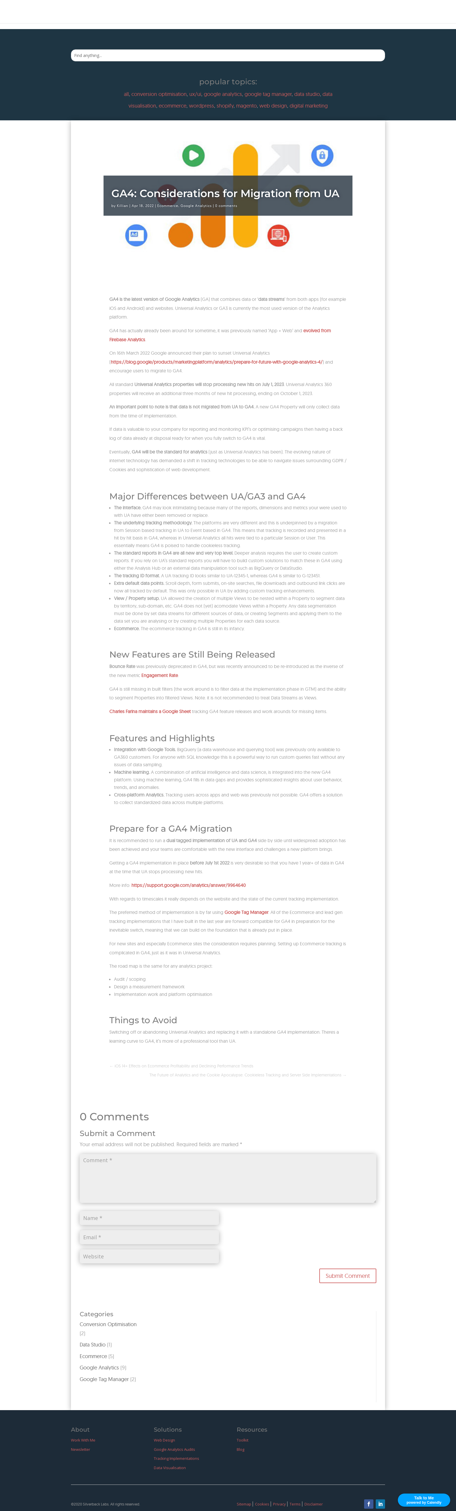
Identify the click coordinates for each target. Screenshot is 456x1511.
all (126, 94)
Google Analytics (196, 205)
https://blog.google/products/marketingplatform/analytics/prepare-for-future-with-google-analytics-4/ (217, 362)
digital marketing (309, 105)
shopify (225, 105)
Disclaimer (313, 1504)
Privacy (280, 1504)
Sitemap (244, 1504)
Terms (296, 1504)
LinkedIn (424, 12)
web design (273, 105)
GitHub (397, 12)
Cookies (262, 1504)
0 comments (226, 205)
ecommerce (172, 105)
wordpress (201, 105)
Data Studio (93, 1344)
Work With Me (311, 12)
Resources (349, 12)
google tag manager (268, 94)
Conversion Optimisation (108, 1324)
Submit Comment (348, 1275)
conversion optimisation (159, 94)
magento (246, 105)
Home (279, 12)
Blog (375, 12)
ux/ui (195, 94)
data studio (307, 94)
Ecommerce (167, 205)
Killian (122, 205)
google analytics (223, 94)
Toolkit (242, 1440)
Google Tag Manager (104, 1379)
